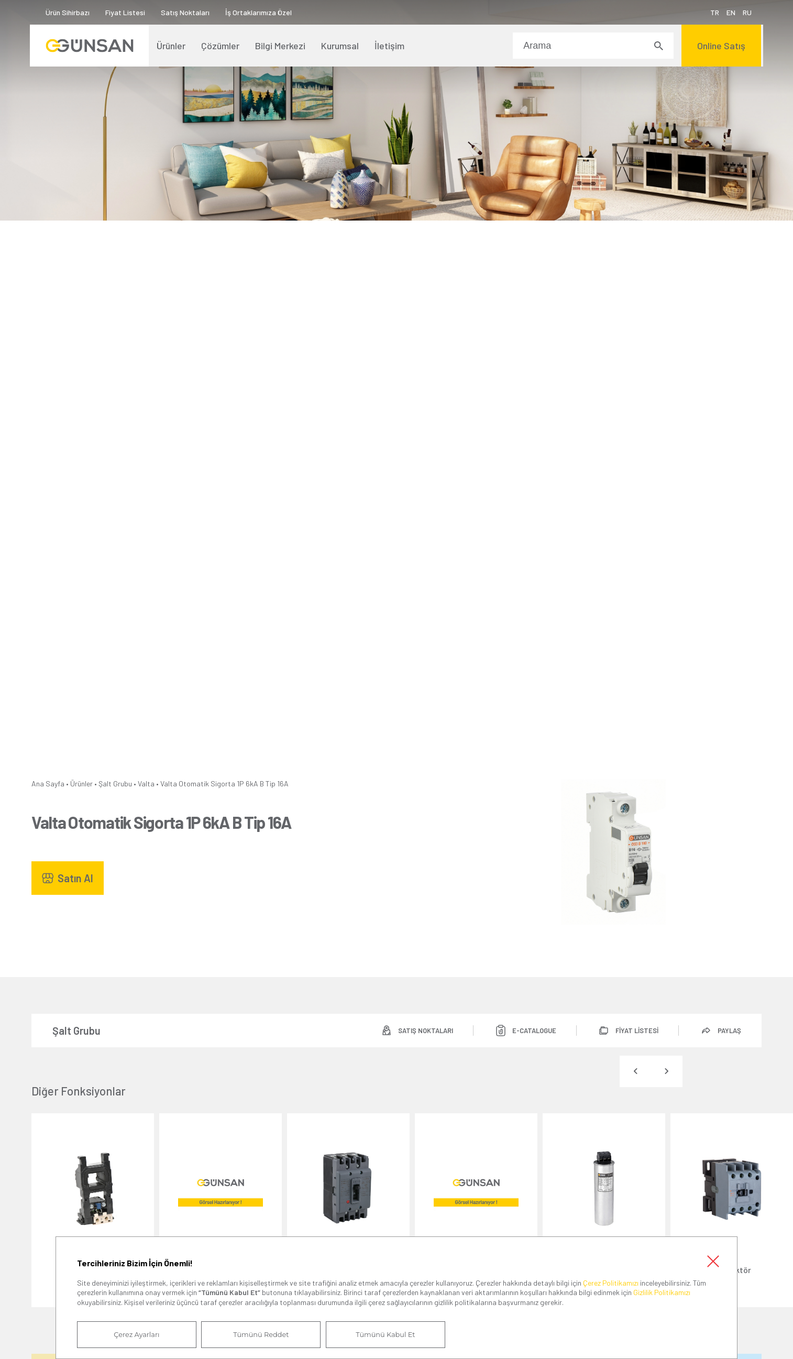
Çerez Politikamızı (611, 1282)
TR (713, 12)
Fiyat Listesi (127, 12)
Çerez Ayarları (135, 1334)
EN (729, 12)
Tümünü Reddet (255, 1334)
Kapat (712, 1260)
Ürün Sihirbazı (69, 12)
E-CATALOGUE (531, 1030)
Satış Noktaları (186, 12)
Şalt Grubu (115, 783)
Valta (146, 783)
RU (745, 12)
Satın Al (75, 878)
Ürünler (81, 783)
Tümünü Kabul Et (375, 1334)
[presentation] (635, 1071)
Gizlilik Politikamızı (662, 1292)
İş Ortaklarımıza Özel (260, 12)
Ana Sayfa (47, 783)
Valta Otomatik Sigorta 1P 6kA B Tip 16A (224, 783)
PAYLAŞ (729, 1030)
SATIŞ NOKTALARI (420, 1030)
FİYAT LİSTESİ (634, 1030)
